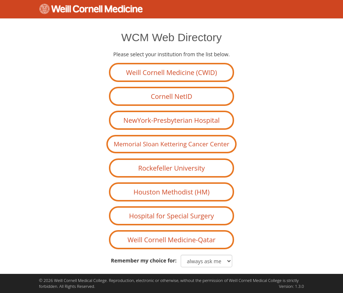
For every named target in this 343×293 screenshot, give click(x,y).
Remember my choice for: (145, 260)
